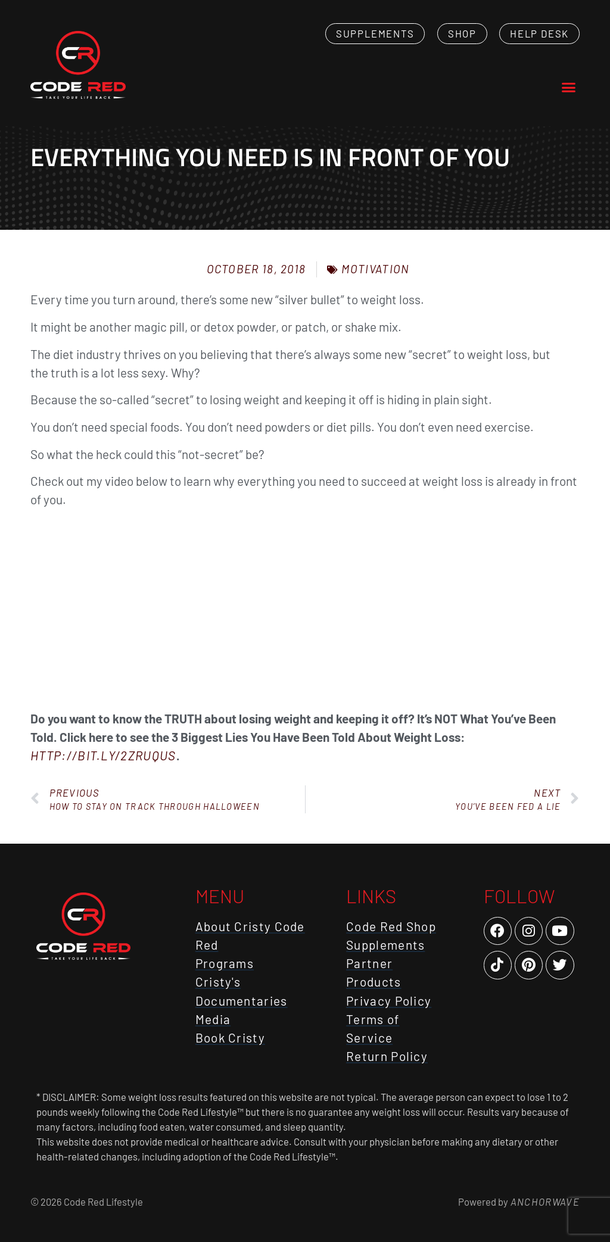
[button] (568, 87)
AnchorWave (544, 1201)
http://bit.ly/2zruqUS (103, 755)
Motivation (375, 269)
